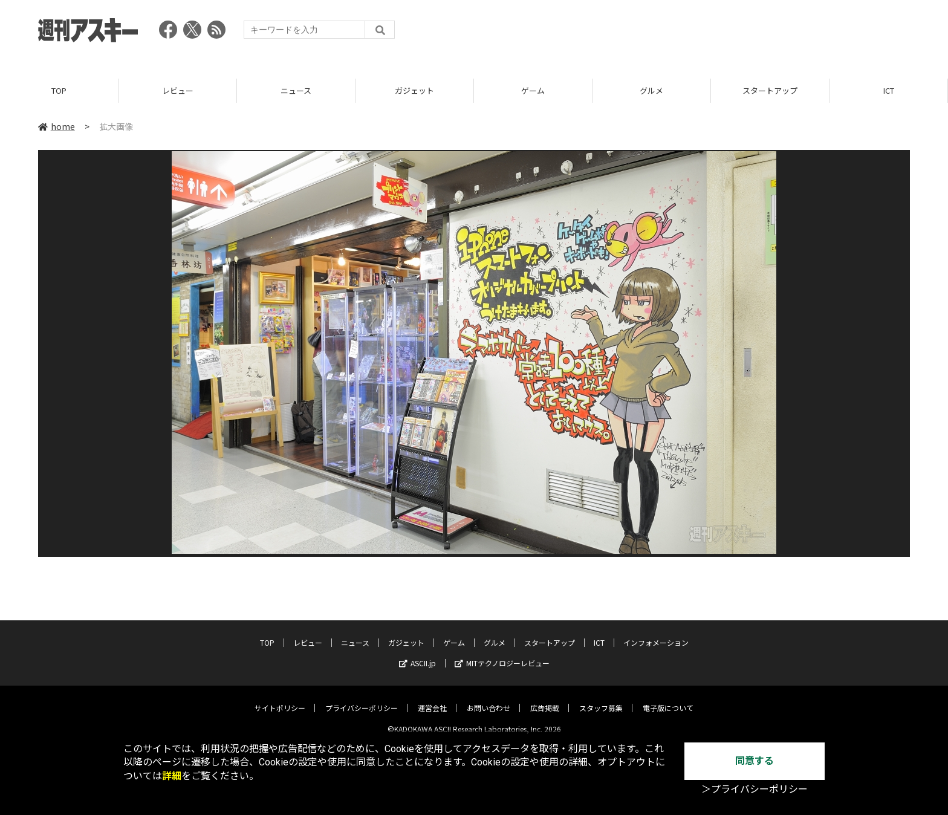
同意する (754, 761)
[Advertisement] (690, 33)
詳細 (171, 776)
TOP (59, 90)
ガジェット (414, 90)
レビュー (177, 90)
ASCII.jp (417, 654)
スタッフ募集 (601, 698)
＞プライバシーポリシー (754, 789)
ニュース (296, 90)
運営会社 (432, 698)
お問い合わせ (488, 698)
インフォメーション (656, 633)
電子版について (668, 698)
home (56, 126)
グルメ (651, 90)
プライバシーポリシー (361, 698)
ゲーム (533, 90)
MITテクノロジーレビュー (502, 654)
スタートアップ (769, 90)
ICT (888, 90)
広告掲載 (544, 698)
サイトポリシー (280, 698)
